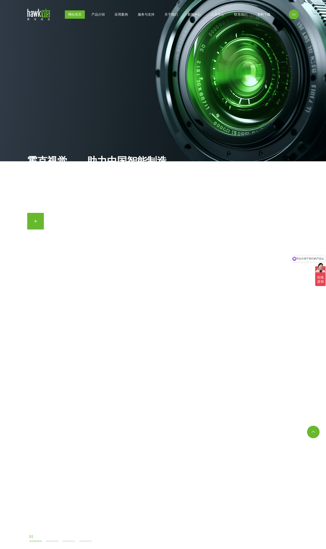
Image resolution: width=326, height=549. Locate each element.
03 (65, 536)
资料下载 (264, 16)
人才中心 (217, 16)
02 (48, 536)
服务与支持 (146, 16)
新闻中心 (194, 16)
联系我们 (241, 16)
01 (31, 536)
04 (81, 536)
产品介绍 (98, 14)
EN (293, 14)
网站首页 (75, 14)
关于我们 (171, 14)
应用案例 (121, 16)
